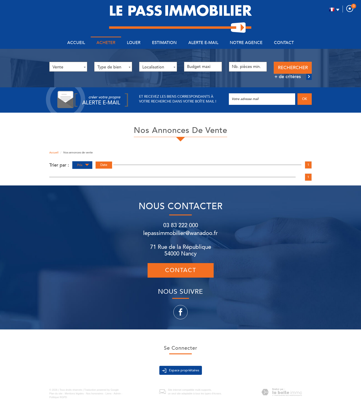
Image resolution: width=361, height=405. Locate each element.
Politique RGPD (58, 397)
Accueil (76, 43)
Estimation (164, 43)
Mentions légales (74, 393)
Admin (117, 393)
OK (304, 99)
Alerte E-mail (203, 43)
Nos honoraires (94, 393)
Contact (284, 43)
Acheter (105, 43)
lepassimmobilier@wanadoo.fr (180, 233)
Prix (83, 165)
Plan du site (55, 393)
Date (103, 165)
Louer (133, 43)
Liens (108, 393)
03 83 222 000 (180, 225)
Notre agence (246, 43)
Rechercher (293, 68)
